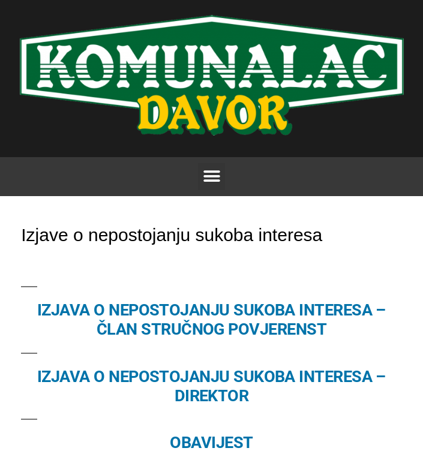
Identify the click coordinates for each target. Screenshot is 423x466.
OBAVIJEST (211, 442)
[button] (211, 176)
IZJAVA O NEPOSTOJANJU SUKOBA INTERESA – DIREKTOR (211, 386)
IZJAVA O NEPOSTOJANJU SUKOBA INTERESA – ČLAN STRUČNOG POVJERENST (211, 319)
